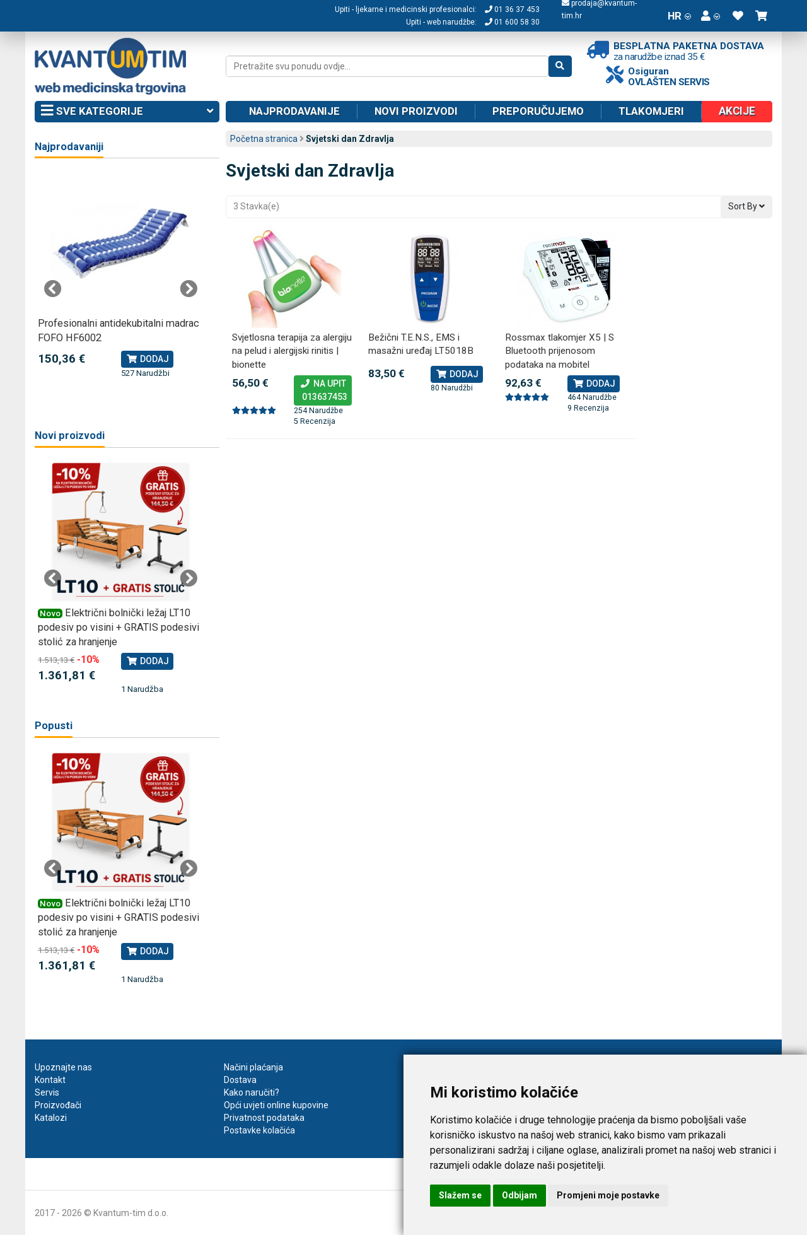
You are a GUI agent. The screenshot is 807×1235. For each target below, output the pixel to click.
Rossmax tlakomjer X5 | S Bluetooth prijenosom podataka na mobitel (559, 351)
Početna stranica (264, 139)
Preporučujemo (538, 111)
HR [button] (679, 15)
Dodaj (457, 374)
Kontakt (50, 1080)
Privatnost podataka (264, 1118)
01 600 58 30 (512, 22)
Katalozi (51, 1118)
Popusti (54, 726)
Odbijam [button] (519, 1195)
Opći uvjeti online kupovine (276, 1105)
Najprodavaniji (69, 147)
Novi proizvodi (416, 111)
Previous (53, 289)
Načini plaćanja (253, 1067)
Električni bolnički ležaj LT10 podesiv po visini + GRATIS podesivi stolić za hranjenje (118, 627)
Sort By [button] (746, 206)
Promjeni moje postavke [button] (608, 1195)
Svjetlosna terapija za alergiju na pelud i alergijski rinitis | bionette (292, 351)
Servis (47, 1092)
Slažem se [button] (460, 1195)
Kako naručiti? (251, 1092)
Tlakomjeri (651, 111)
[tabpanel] (120, 276)
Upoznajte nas (63, 1067)
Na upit (322, 391)
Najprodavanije (294, 111)
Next (188, 289)
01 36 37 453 (512, 9)
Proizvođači (58, 1105)
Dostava (240, 1080)
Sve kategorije (127, 111)
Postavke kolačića (259, 1130)
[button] (710, 15)
